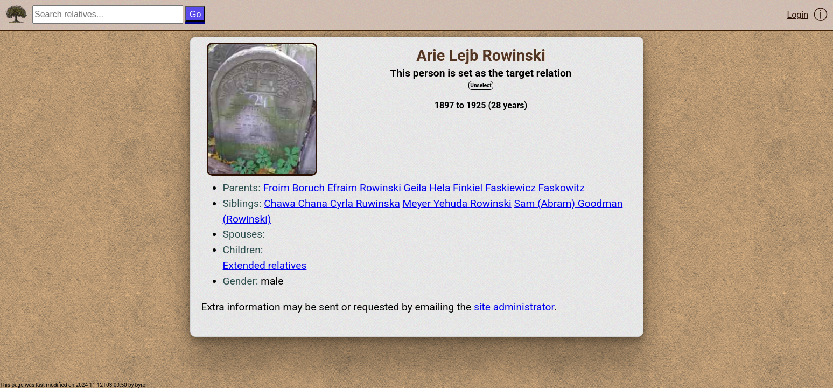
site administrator (514, 307)
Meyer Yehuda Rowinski (457, 203)
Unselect (480, 85)
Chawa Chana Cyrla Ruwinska (332, 203)
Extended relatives (265, 265)
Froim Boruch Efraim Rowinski (332, 188)
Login (797, 15)
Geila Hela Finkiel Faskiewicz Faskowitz (494, 188)
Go (195, 14)
